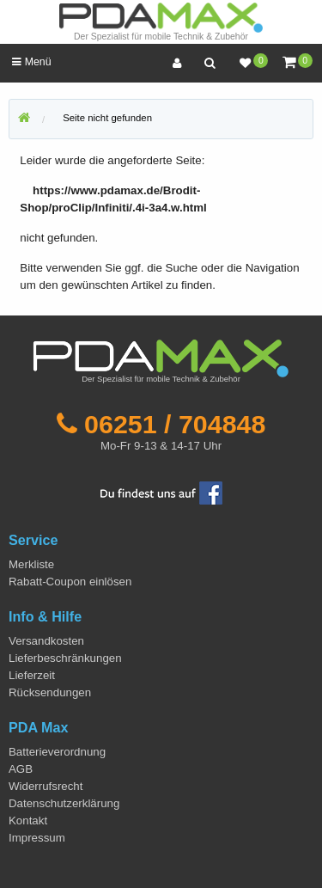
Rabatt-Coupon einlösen (70, 581)
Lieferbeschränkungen (65, 658)
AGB (21, 768)
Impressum (37, 837)
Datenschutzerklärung (64, 803)
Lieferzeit (32, 675)
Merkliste (31, 564)
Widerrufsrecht (45, 786)
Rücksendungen (50, 692)
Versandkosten (46, 640)
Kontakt (28, 820)
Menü (31, 62)
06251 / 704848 (174, 423)
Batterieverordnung (57, 751)
